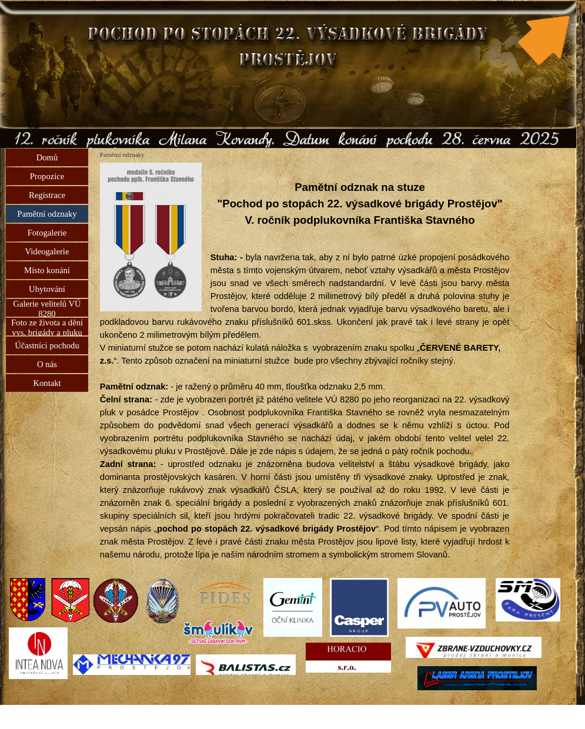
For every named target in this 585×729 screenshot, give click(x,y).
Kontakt (47, 383)
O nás (47, 364)
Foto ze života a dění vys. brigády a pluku (47, 327)
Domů (47, 157)
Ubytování (47, 289)
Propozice (47, 176)
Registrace (47, 195)
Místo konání (47, 270)
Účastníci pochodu (47, 345)
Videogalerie (47, 251)
